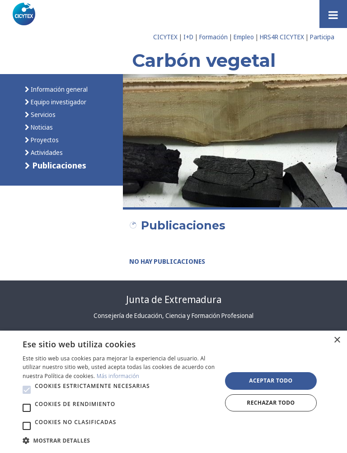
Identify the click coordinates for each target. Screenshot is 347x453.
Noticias (41, 127)
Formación (213, 37)
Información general (58, 89)
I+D (188, 37)
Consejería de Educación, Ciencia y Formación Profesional (173, 315)
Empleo (244, 37)
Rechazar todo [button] (271, 402)
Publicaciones (58, 165)
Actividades (46, 152)
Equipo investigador (57, 102)
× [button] (336, 340)
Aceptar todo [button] (270, 380)
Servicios (42, 114)
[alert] (173, 392)
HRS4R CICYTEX (282, 37)
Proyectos (44, 139)
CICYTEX (165, 37)
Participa (322, 37)
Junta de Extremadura (173, 299)
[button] (27, 390)
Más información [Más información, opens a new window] (118, 376)
